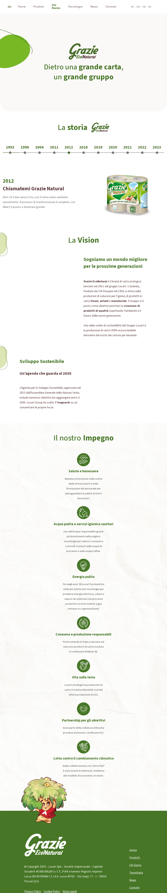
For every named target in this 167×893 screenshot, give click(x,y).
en (138, 7)
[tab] (10, 149)
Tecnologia (75, 7)
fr (144, 7)
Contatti (111, 7)
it (132, 7)
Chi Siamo (56, 7)
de (149, 7)
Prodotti (38, 7)
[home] (9, 6)
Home (22, 7)
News (94, 7)
